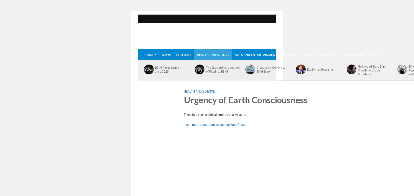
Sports (289, 55)
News (166, 55)
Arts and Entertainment (256, 55)
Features (183, 55)
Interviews (353, 55)
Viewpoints (328, 55)
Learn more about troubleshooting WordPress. (215, 124)
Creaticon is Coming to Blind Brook (271, 69)
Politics (307, 55)
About (375, 55)
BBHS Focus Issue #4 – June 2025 (169, 69)
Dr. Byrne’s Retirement (321, 69)
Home (148, 55)
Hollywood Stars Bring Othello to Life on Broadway (372, 70)
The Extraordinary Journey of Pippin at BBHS (223, 69)
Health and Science (213, 55)
